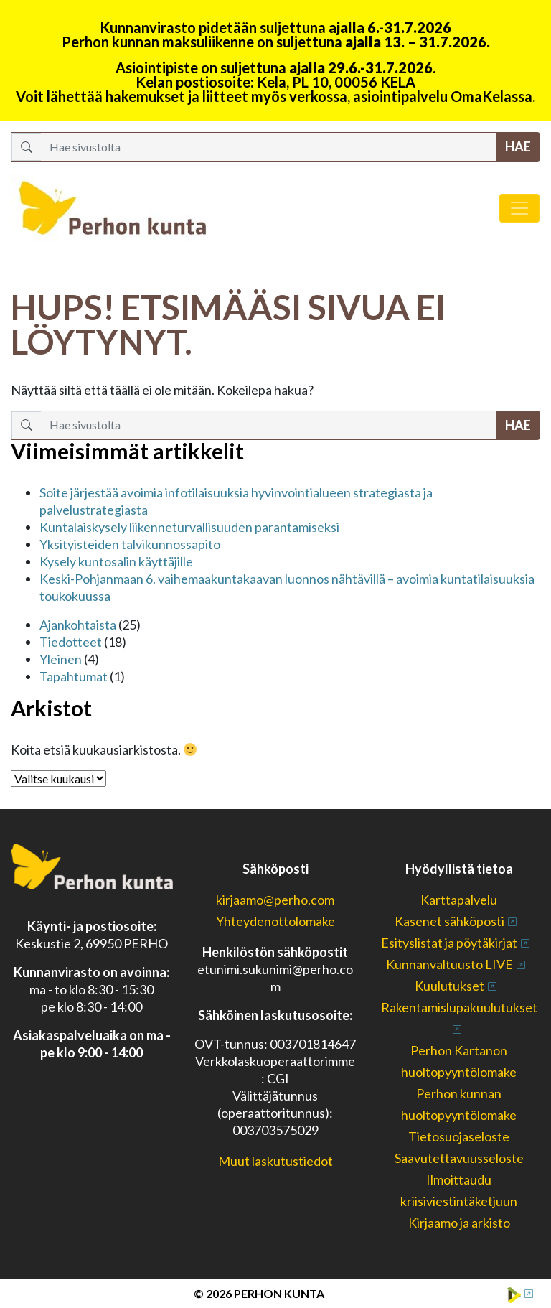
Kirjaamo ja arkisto (459, 1222)
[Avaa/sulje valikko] (519, 208)
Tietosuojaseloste (458, 1136)
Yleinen (60, 659)
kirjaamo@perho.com (275, 899)
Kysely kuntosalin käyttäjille (116, 561)
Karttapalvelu (458, 899)
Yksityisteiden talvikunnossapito (129, 544)
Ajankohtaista (77, 624)
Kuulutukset (449, 986)
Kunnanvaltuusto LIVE (449, 964)
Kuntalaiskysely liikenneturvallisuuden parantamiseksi (189, 527)
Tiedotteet (70, 642)
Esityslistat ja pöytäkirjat (449, 942)
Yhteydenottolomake (275, 921)
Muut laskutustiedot (275, 1161)
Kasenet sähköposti (449, 921)
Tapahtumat (73, 676)
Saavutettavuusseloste (459, 1158)
